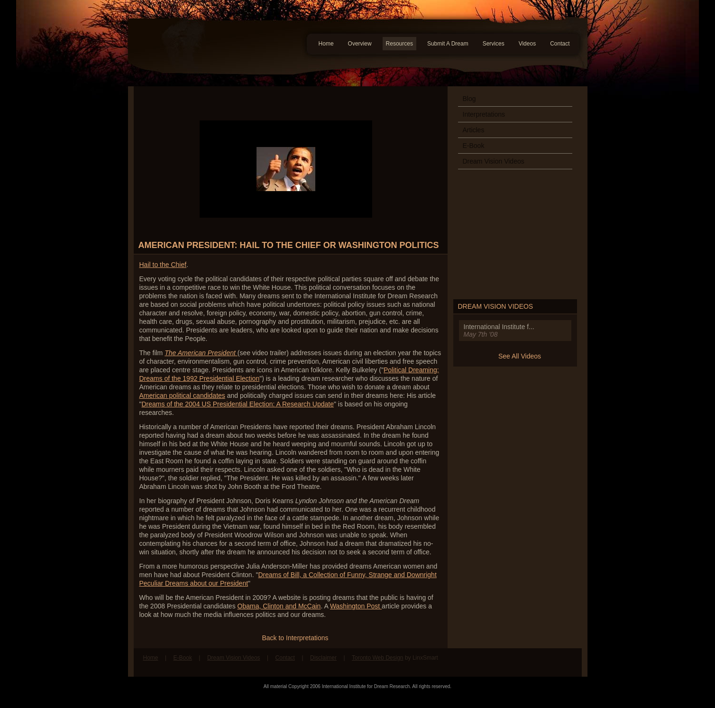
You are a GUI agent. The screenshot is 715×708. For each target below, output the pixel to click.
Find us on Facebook (549, 662)
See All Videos (519, 356)
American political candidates (182, 395)
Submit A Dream (447, 43)
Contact (559, 43)
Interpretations (484, 114)
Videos (527, 43)
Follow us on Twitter (567, 662)
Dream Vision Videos (493, 161)
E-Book (474, 145)
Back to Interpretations (295, 638)
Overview (360, 43)
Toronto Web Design (377, 657)
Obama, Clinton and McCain (279, 606)
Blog (469, 98)
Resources (399, 43)
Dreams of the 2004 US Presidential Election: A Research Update (237, 404)
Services (493, 43)
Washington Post (356, 606)
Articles (474, 130)
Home (326, 43)
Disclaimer (323, 657)
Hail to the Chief (163, 264)
